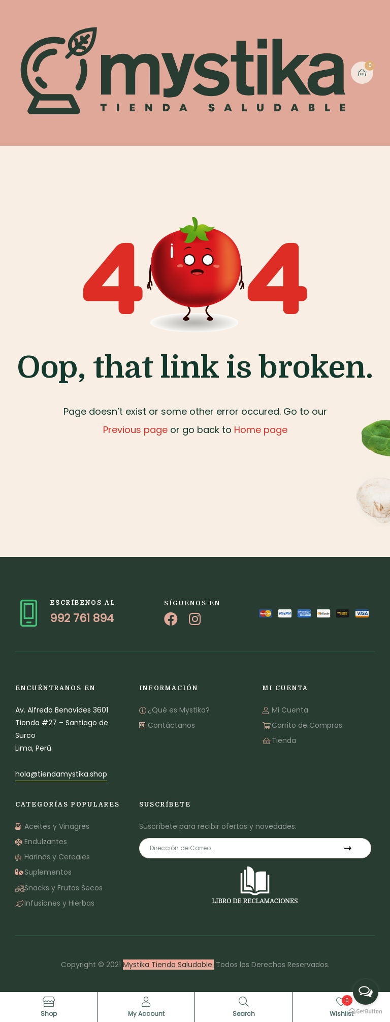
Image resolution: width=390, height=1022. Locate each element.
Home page (260, 429)
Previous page (135, 429)
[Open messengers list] (365, 992)
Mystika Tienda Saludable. (168, 964)
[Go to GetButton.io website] (365, 1011)
